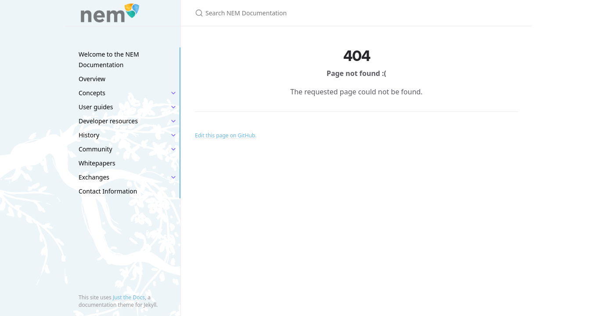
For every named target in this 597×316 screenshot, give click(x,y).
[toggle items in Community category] (173, 149)
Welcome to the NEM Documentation (109, 59)
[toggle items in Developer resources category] (173, 121)
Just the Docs (129, 297)
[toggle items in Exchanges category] (173, 177)
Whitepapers (97, 163)
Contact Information (108, 191)
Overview (92, 79)
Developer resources (108, 121)
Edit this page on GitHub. (226, 135)
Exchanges (94, 177)
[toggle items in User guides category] (173, 107)
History (89, 135)
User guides (96, 107)
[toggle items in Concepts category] (173, 93)
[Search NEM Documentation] (298, 13)
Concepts (92, 93)
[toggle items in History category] (173, 135)
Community (95, 149)
